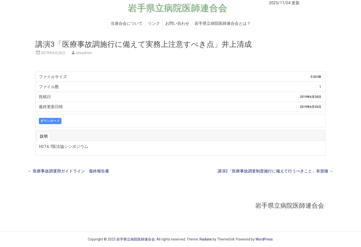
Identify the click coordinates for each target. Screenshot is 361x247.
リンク (154, 23)
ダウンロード (50, 121)
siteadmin (84, 53)
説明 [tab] (44, 136)
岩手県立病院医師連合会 (177, 8)
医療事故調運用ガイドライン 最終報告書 (68, 171)
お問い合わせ (177, 23)
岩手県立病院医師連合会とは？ (223, 23)
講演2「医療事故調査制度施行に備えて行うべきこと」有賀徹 (275, 171)
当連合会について (127, 23)
